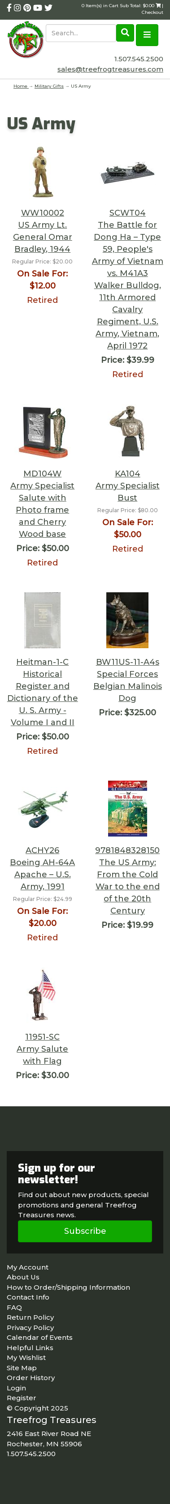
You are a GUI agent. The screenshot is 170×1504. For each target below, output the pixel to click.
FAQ (14, 1307)
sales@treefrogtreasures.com (110, 69)
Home (21, 86)
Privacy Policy (30, 1327)
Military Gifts (49, 86)
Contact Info (28, 1297)
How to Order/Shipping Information (68, 1287)
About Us (23, 1277)
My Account (27, 1267)
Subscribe (85, 1231)
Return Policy (30, 1317)
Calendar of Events (40, 1337)
